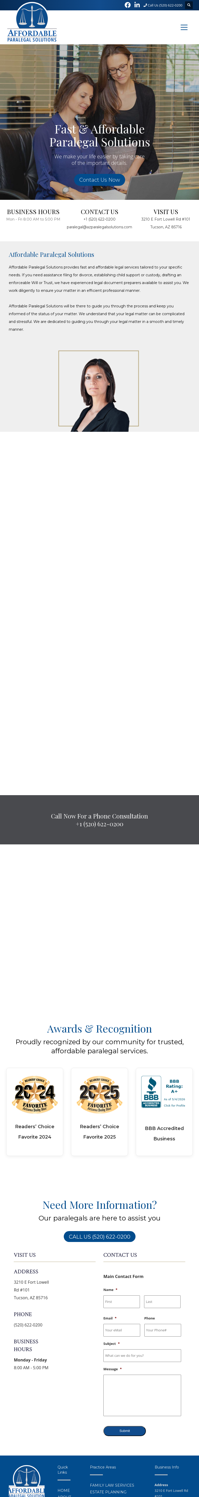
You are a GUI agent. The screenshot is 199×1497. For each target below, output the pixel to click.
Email (110, 1170)
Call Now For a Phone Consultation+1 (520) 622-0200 (99, 672)
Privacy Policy (16, 1483)
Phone (149, 1170)
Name (110, 1142)
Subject (111, 1196)
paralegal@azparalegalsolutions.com (99, 227)
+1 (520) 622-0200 (99, 219)
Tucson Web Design (130, 1478)
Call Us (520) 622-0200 (163, 5)
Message (112, 1221)
